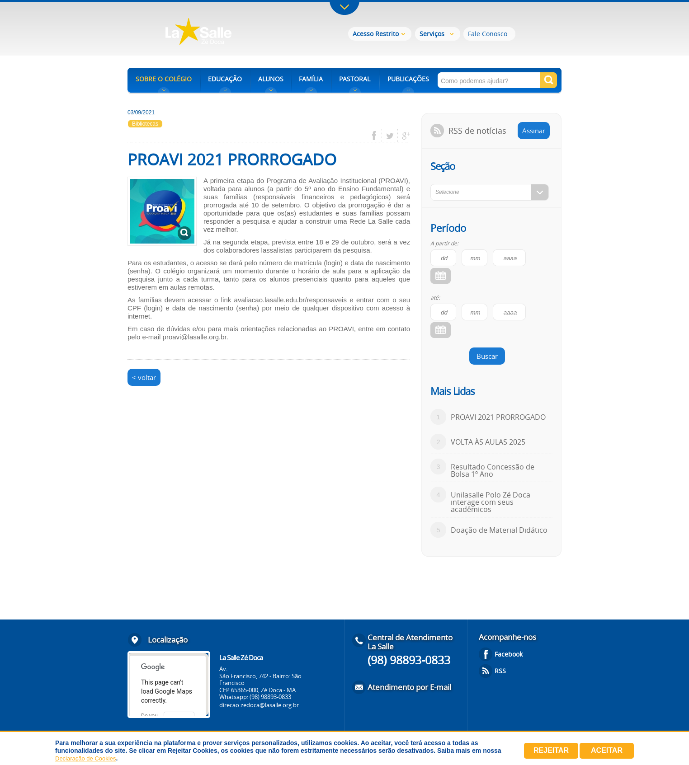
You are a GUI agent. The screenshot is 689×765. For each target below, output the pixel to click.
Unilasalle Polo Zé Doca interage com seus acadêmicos (490, 502)
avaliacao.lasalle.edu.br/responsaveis (290, 300)
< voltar (144, 377)
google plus (403, 136)
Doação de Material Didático (499, 530)
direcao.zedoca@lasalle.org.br (259, 705)
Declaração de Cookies (85, 758)
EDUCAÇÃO (225, 79)
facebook (377, 136)
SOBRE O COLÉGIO (164, 79)
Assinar (533, 130)
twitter (390, 136)
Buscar (487, 356)
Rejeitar (551, 750)
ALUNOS (270, 79)
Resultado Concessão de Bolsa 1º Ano (492, 470)
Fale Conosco (487, 33)
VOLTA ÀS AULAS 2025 (488, 442)
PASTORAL (354, 79)
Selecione (447, 192)
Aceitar (607, 750)
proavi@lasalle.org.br (195, 337)
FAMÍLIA (311, 79)
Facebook (509, 654)
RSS (500, 670)
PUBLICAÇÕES (408, 79)
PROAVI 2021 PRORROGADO (498, 417)
